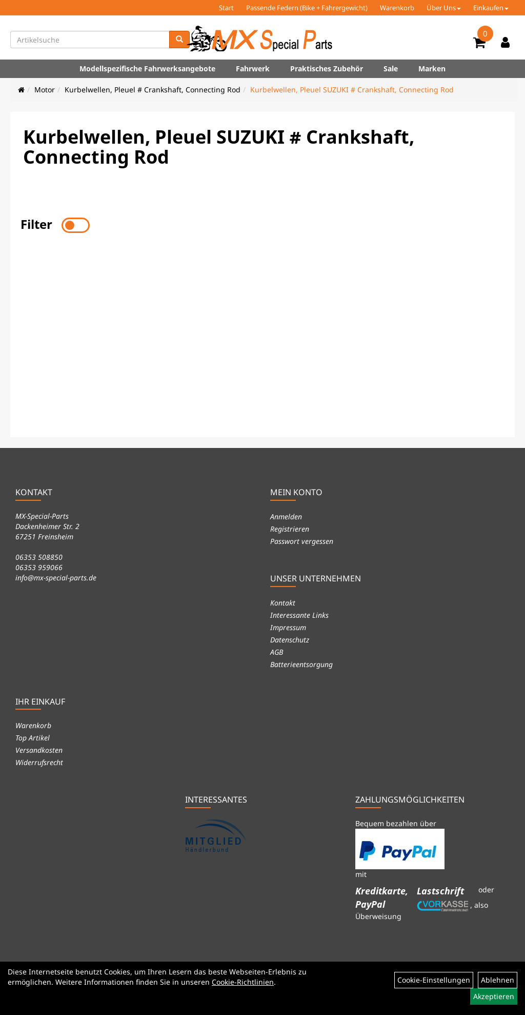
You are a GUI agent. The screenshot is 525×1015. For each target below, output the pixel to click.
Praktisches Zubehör (326, 68)
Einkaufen (491, 7)
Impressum (288, 627)
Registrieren (289, 529)
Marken (432, 68)
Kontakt (282, 603)
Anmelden (286, 516)
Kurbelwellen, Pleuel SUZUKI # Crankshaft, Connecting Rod (352, 89)
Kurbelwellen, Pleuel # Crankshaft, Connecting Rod (152, 89)
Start (226, 7)
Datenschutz (289, 640)
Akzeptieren (493, 996)
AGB (276, 652)
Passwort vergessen (301, 541)
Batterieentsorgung (301, 664)
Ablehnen (497, 980)
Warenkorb (397, 7)
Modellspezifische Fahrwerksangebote (147, 68)
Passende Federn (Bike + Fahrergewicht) (307, 7)
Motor (44, 89)
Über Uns (444, 7)
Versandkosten (39, 750)
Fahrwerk (253, 68)
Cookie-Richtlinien (243, 982)
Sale (390, 68)
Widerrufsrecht (39, 762)
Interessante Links (299, 615)
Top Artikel (32, 738)
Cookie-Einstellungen (433, 980)
